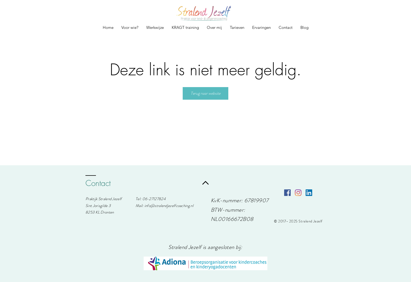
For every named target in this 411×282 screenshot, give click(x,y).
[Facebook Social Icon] (287, 192)
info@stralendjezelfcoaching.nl (168, 206)
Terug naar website (205, 93)
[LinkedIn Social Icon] (309, 192)
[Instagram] (298, 192)
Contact (98, 183)
